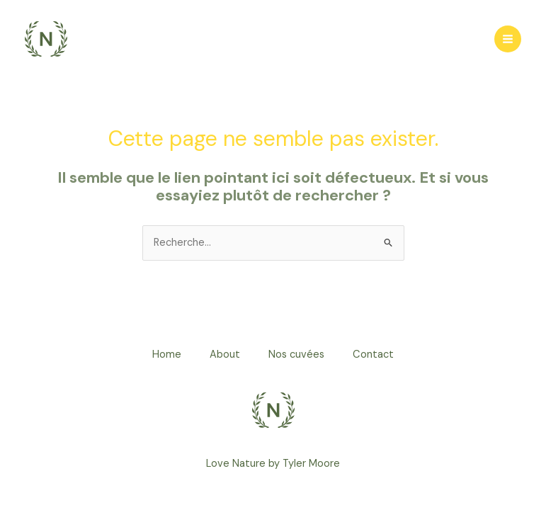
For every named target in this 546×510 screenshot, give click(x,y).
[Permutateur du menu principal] (507, 39)
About (225, 354)
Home (166, 354)
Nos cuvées (296, 354)
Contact (373, 354)
